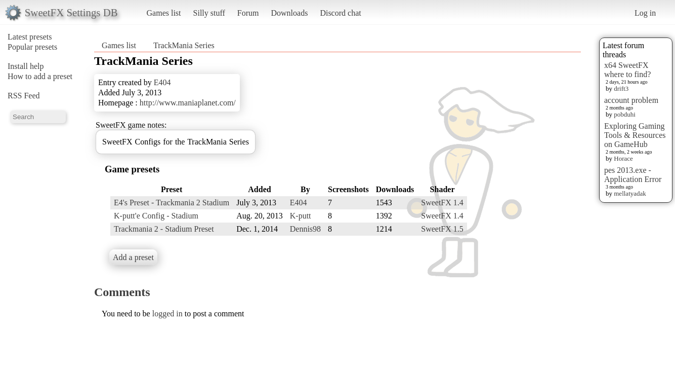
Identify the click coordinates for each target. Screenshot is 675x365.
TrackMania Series (184, 45)
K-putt (300, 215)
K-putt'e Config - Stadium (156, 215)
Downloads (289, 13)
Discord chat (340, 13)
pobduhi (625, 114)
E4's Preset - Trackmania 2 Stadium (171, 202)
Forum (248, 13)
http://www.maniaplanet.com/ (188, 102)
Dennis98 (305, 229)
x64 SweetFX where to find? (627, 70)
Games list (164, 13)
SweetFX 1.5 (442, 229)
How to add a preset (40, 76)
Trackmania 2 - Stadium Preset (164, 229)
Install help (26, 66)
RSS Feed (24, 95)
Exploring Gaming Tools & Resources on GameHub (635, 135)
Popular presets (32, 47)
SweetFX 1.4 (442, 202)
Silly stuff (209, 13)
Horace (623, 158)
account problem (631, 100)
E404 (162, 82)
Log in (645, 13)
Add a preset (133, 257)
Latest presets (30, 36)
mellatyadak (630, 193)
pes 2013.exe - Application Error (632, 175)
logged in (167, 313)
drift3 (621, 88)
